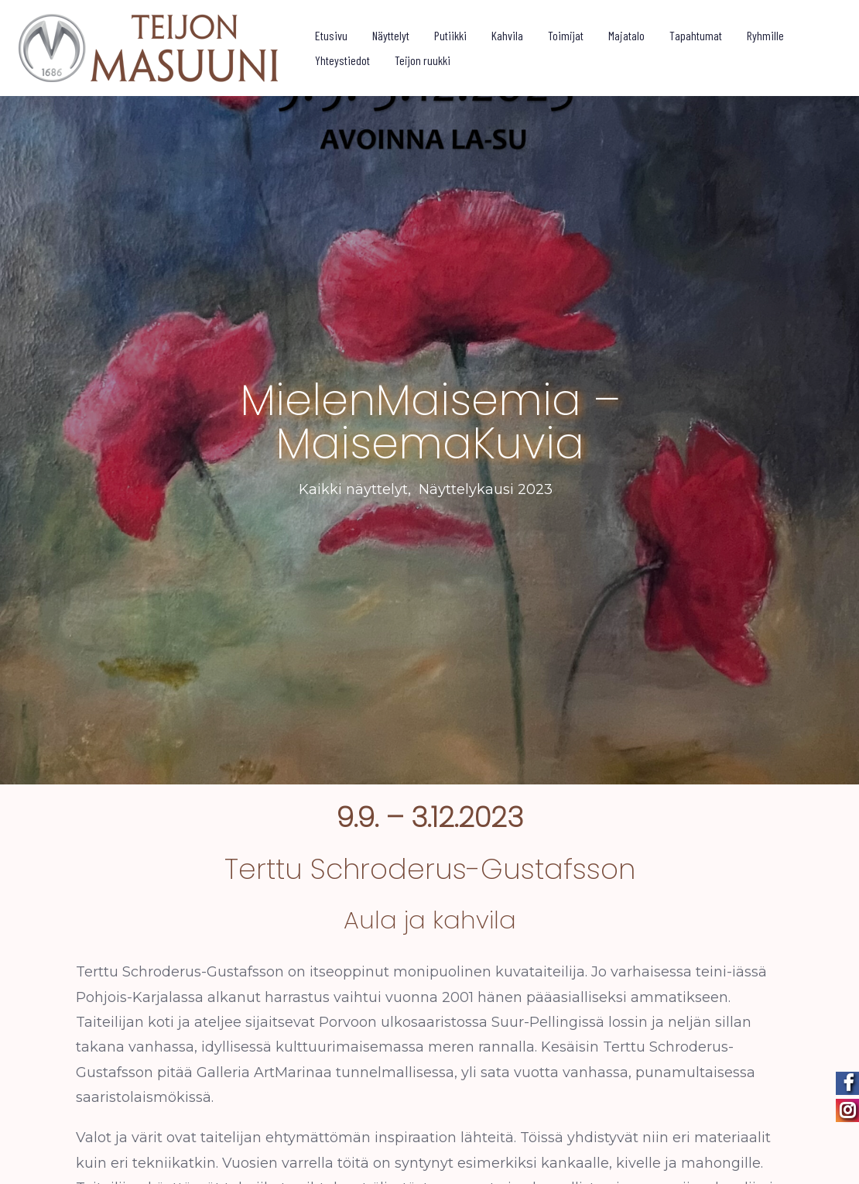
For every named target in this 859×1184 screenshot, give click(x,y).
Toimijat (566, 35)
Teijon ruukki (423, 60)
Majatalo (627, 35)
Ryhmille (766, 35)
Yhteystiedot (343, 60)
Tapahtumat (696, 35)
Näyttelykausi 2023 (486, 485)
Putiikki (451, 35)
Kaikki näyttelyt (353, 485)
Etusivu (332, 35)
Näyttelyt (391, 35)
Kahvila (508, 35)
